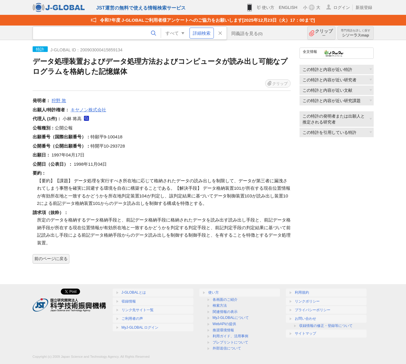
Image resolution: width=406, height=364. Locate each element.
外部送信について (227, 348)
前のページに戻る (51, 258)
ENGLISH (288, 7)
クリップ (324, 33)
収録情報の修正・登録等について (326, 326)
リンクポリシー (307, 301)
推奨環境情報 (223, 330)
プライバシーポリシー (312, 310)
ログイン (341, 7)
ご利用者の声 (132, 318)
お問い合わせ (305, 318)
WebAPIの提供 (224, 324)
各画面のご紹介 (225, 299)
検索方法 (220, 305)
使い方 (268, 7)
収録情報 (129, 301)
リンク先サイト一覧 (138, 310)
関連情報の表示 (225, 312)
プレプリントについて (230, 342)
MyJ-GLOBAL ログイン (140, 327)
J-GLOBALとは (134, 292)
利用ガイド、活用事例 (230, 336)
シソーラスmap (355, 33)
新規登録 (364, 7)
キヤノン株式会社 (88, 109)
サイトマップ (305, 333)
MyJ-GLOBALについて (231, 318)
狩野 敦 (59, 100)
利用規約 (302, 292)
